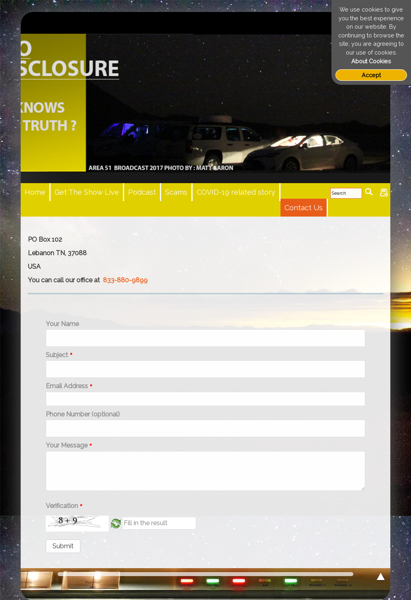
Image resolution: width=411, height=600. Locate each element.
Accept (371, 75)
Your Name (62, 324)
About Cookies (371, 61)
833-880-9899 (125, 280)
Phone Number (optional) (83, 414)
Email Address (69, 386)
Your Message (69, 445)
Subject (59, 355)
